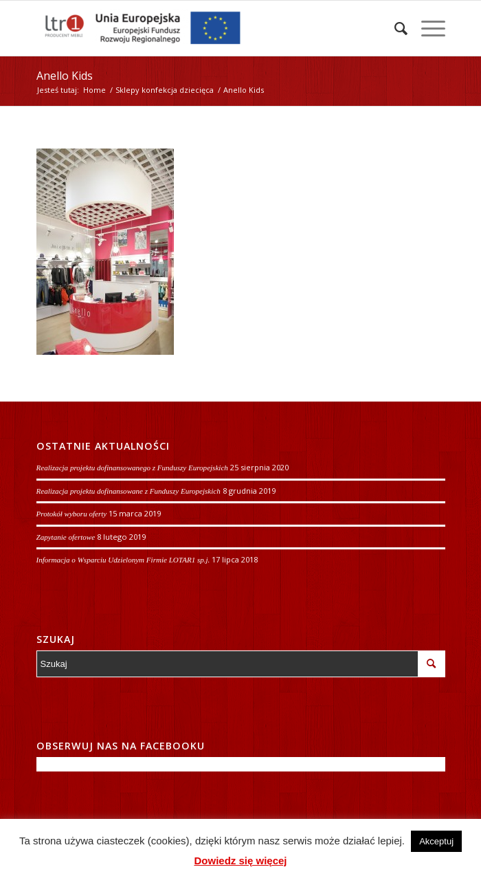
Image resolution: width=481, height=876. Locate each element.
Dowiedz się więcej (240, 860)
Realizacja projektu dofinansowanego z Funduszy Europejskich (132, 467)
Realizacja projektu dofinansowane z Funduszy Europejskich (128, 491)
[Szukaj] (394, 28)
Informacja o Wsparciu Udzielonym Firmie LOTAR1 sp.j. (123, 560)
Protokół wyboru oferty (71, 514)
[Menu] (426, 28)
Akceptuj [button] (436, 841)
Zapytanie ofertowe (66, 537)
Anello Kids (64, 75)
